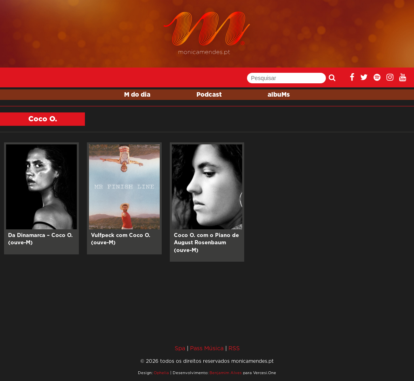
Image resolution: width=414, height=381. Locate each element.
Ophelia (161, 372)
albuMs (279, 95)
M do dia (137, 95)
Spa (180, 348)
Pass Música (207, 348)
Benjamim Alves (225, 372)
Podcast (209, 95)
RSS (234, 348)
